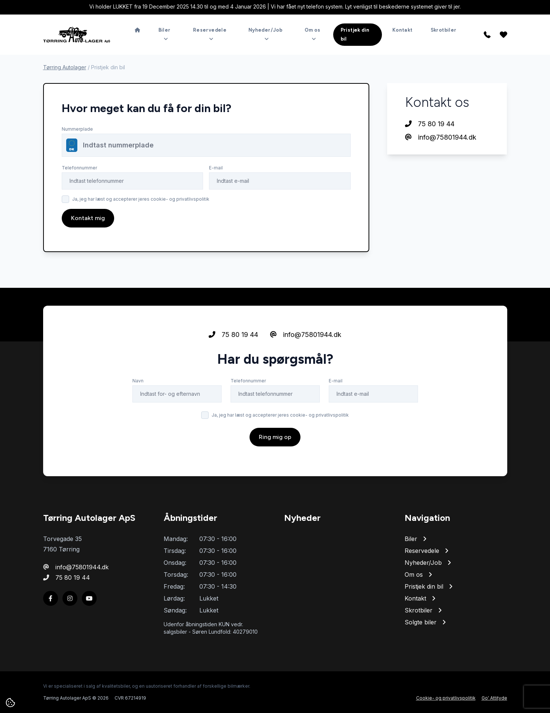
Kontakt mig (88, 218)
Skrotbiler (444, 30)
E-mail (216, 168)
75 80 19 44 (429, 124)
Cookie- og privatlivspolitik (446, 698)
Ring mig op (275, 436)
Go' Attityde (494, 698)
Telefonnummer (79, 168)
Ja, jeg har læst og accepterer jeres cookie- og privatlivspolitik (140, 199)
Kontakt (402, 30)
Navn (138, 380)
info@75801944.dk (440, 137)
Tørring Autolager (64, 67)
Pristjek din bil (355, 34)
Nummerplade (77, 129)
